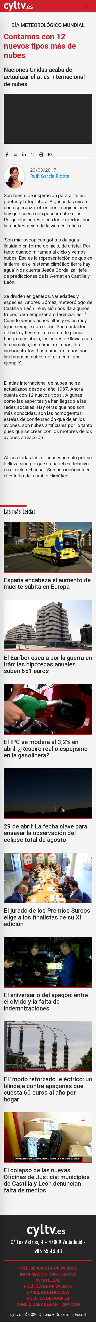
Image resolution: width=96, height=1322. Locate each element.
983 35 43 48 (48, 1252)
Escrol (80, 1314)
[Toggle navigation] (85, 6)
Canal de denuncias (48, 1292)
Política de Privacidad (48, 1286)
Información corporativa (48, 1274)
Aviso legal (48, 1280)
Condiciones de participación (48, 1304)
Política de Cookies (48, 1298)
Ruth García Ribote (49, 176)
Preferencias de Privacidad (48, 1268)
